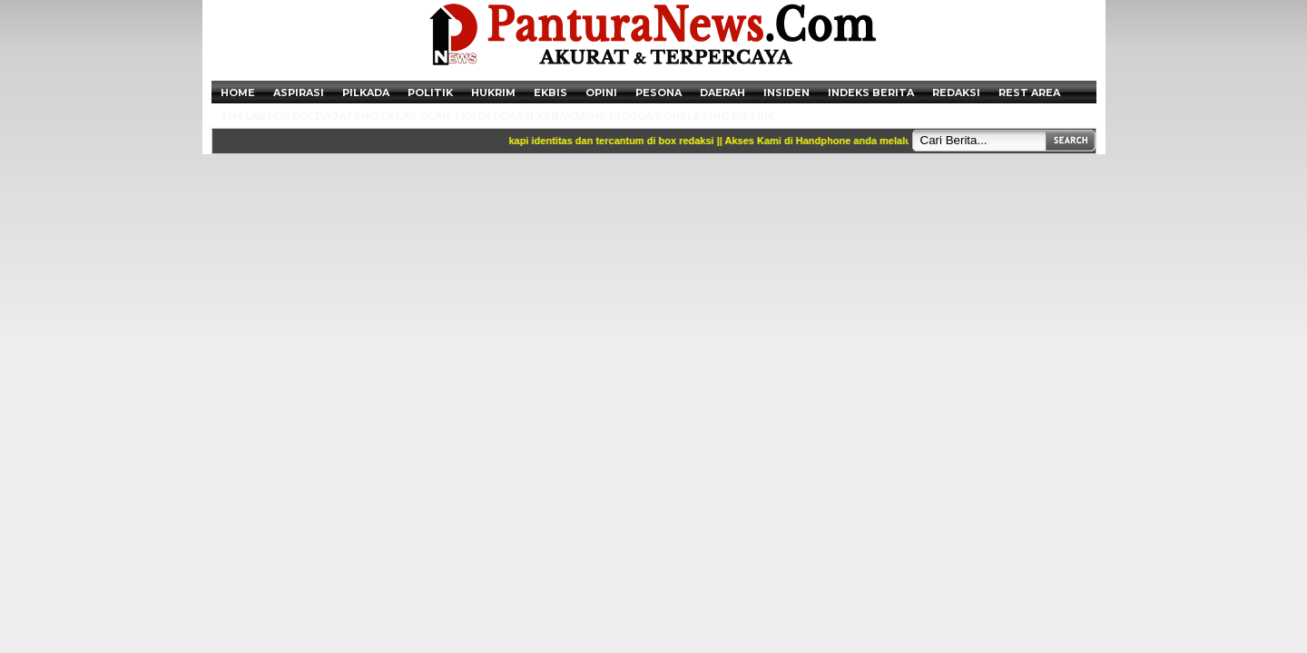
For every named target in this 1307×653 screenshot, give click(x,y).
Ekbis (550, 92)
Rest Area (1029, 92)
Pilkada (365, 92)
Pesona (658, 92)
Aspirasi (298, 92)
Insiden (786, 92)
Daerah (722, 92)
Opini (601, 92)
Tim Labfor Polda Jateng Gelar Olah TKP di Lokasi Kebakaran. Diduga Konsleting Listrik (498, 116)
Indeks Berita (871, 92)
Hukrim (493, 92)
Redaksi (956, 92)
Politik (430, 92)
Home (238, 92)
